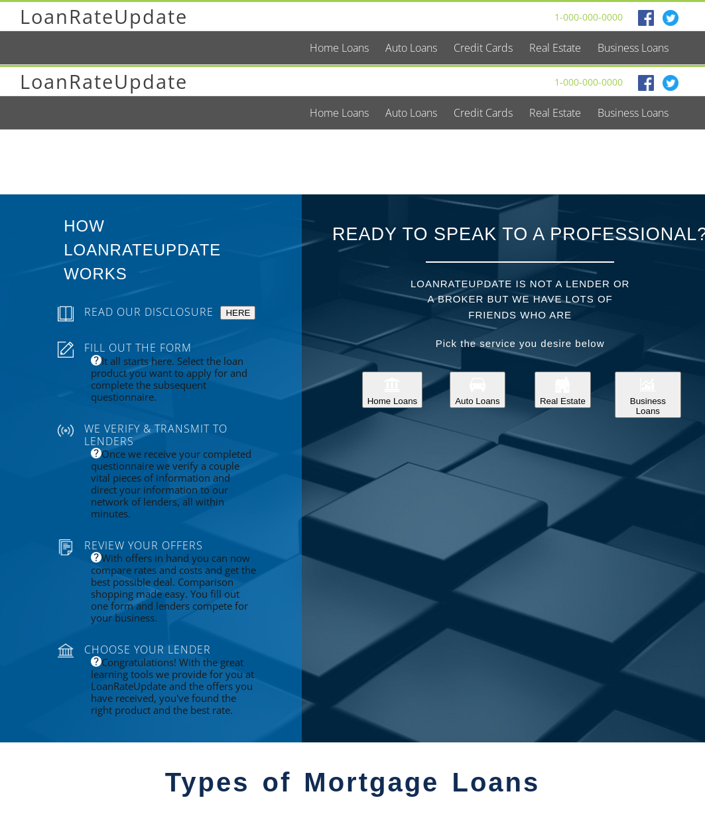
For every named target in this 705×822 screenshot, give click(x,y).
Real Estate (563, 390)
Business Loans (648, 395)
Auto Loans (477, 390)
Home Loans (392, 390)
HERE (237, 313)
